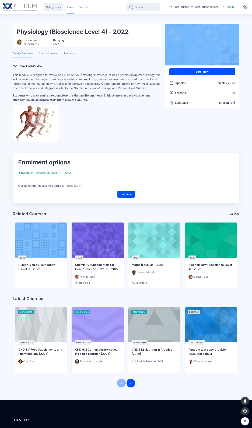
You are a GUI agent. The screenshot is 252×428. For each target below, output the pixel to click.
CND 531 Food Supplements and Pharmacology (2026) (40, 352)
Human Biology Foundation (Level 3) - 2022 (36, 267)
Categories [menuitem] (52, 7)
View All (234, 213)
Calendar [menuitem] (83, 7)
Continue (126, 194)
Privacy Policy (21, 419)
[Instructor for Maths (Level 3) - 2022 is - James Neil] (140, 272)
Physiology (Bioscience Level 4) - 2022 (45, 172)
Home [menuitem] (70, 7)
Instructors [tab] (70, 53)
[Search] (146, 7)
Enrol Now (202, 71)
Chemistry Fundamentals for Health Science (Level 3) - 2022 (96, 267)
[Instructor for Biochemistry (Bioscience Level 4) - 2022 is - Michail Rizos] (198, 277)
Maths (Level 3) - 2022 (147, 265)
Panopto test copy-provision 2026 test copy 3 (207, 352)
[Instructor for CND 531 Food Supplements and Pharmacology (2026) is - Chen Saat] (26, 361)
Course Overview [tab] (23, 53)
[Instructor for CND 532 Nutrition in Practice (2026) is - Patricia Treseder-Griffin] (148, 361)
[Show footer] (245, 411)
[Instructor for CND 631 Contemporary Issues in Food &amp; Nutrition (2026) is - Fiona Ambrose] (86, 361)
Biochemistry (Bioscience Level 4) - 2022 (210, 267)
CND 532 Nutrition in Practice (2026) (152, 352)
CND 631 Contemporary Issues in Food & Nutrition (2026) (96, 352)
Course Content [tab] (48, 53)
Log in (228, 7)
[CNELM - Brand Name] (20, 7)
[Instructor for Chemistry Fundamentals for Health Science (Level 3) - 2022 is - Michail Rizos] (85, 277)
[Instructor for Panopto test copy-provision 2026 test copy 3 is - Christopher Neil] (200, 361)
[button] (245, 401)
